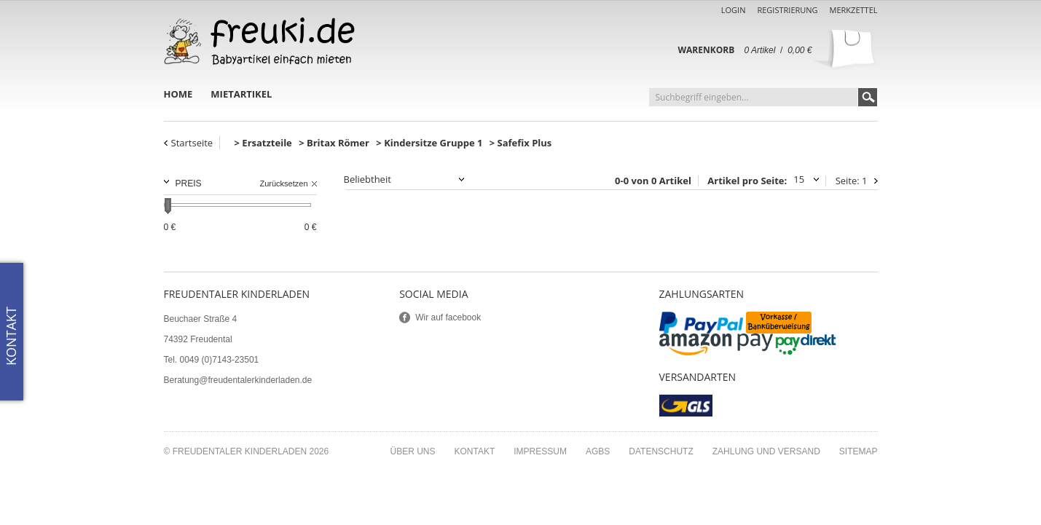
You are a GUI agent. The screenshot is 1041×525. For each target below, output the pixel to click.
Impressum (540, 451)
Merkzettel (854, 9)
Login (733, 9)
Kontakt (475, 451)
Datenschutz (661, 451)
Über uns (412, 451)
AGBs (598, 451)
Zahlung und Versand (766, 451)
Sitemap (858, 451)
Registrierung (787, 9)
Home (178, 93)
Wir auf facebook (448, 317)
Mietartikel (241, 93)
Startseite (192, 142)
